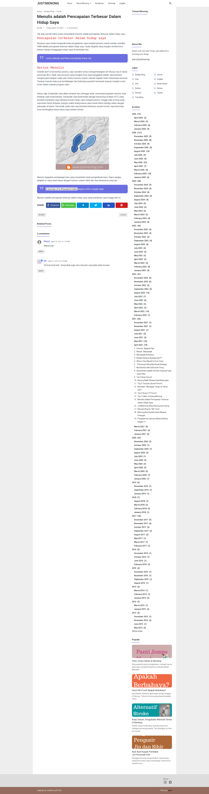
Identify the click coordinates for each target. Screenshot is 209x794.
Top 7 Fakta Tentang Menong (150, 396)
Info (136, 84)
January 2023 (141, 270)
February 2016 (142, 564)
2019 (136, 482)
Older (123, 215)
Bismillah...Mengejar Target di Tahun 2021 (153, 388)
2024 (136, 181)
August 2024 (141, 200)
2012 (136, 613)
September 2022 (143, 289)
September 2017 (143, 531)
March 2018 (141, 505)
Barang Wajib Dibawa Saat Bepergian (153, 380)
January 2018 (141, 512)
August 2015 (141, 583)
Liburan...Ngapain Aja (145, 348)
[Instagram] (165, 783)
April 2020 (140, 468)
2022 (136, 274)
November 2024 (142, 188)
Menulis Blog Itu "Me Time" (149, 409)
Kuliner (138, 88)
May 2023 (140, 255)
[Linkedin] (109, 205)
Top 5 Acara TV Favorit (147, 393)
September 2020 (143, 449)
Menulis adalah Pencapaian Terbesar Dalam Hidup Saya (153, 401)
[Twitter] (68, 205)
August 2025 (142, 151)
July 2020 (140, 456)
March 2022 (141, 311)
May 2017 (140, 538)
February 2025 (142, 174)
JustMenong (48, 3)
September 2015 (143, 579)
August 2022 (142, 293)
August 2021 (141, 330)
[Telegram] (83, 205)
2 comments (72, 28)
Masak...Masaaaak (144, 352)
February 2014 (142, 594)
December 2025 (142, 136)
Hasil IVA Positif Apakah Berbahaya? (149, 690)
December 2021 (142, 323)
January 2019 (141, 494)
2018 (136, 497)
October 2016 (141, 557)
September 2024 (143, 196)
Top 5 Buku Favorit (144, 377)
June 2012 (140, 624)
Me (45, 261)
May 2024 (140, 211)
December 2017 (142, 520)
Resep (159, 88)
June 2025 (140, 159)
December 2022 (142, 278)
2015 (136, 568)
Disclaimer (99, 3)
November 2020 (142, 441)
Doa (136, 79)
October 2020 (141, 445)
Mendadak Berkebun (145, 355)
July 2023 (140, 248)
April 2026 (140, 118)
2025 (137, 133)
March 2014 (141, 590)
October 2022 (141, 285)
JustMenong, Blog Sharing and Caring (153, 406)
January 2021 (141, 434)
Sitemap (111, 3)
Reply (41, 251)
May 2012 (140, 628)
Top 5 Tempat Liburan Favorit (150, 383)
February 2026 (142, 125)
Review (138, 93)
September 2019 (143, 490)
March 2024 (141, 214)
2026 (136, 114)
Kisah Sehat (162, 84)
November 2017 (142, 523)
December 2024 (142, 185)
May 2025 (140, 162)
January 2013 (141, 609)
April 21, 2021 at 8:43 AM (58, 261)
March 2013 (141, 605)
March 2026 (141, 121)
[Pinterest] (122, 205)
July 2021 (140, 334)
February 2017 (142, 546)
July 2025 (140, 155)
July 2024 (140, 203)
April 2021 (140, 345)
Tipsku (160, 93)
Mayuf (47, 241)
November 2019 (142, 486)
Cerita (159, 75)
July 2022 (140, 296)
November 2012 (142, 620)
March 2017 (141, 542)
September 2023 (143, 241)
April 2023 (140, 259)
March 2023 (141, 263)
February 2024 (142, 218)
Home (69, 3)
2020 (136, 438)
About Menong (83, 3)
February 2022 (142, 315)
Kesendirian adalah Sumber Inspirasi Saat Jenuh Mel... (153, 372)
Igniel (170, 790)
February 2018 (142, 508)
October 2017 (141, 527)
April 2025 (140, 166)
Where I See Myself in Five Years (150, 361)
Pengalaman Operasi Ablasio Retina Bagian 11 (153, 420)
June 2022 (140, 300)
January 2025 (141, 177)
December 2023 (142, 229)
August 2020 (141, 453)
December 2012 (142, 616)
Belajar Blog (140, 75)
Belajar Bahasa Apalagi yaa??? (149, 358)
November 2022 (142, 282)
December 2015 (142, 572)
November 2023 (142, 233)
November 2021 (142, 326)
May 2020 (140, 464)
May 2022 (140, 304)
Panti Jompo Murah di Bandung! (147, 661)
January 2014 (141, 598)
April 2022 (140, 308)
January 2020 (141, 479)
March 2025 (141, 170)
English (123, 3)
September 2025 (143, 147)
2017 (136, 516)
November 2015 (142, 576)
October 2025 (141, 144)
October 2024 (141, 192)
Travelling (139, 97)
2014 (136, 587)
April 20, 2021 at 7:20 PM (61, 241)
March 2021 (141, 427)
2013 (136, 602)
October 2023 (141, 237)
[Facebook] (53, 205)
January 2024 (141, 222)
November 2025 (142, 140)
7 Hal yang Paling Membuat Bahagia (151, 364)
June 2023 (140, 252)
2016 (136, 549)
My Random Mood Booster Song (150, 367)
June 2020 (140, 460)
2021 (136, 319)
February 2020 (142, 475)
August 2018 (141, 501)
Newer (42, 215)
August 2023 (141, 244)
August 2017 (141, 535)
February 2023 (142, 267)
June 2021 (140, 337)
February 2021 (142, 430)
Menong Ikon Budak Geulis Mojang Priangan (152, 413)
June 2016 (140, 561)
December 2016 (142, 553)
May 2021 (140, 341)
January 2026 (141, 129)
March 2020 (141, 471)
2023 (136, 226)
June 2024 (140, 207)
